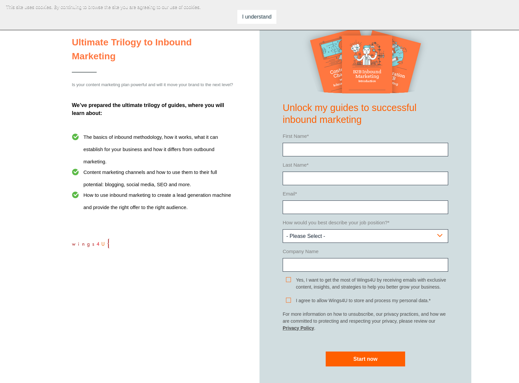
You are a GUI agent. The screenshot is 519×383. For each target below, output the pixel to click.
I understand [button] (257, 17)
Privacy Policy (298, 328)
